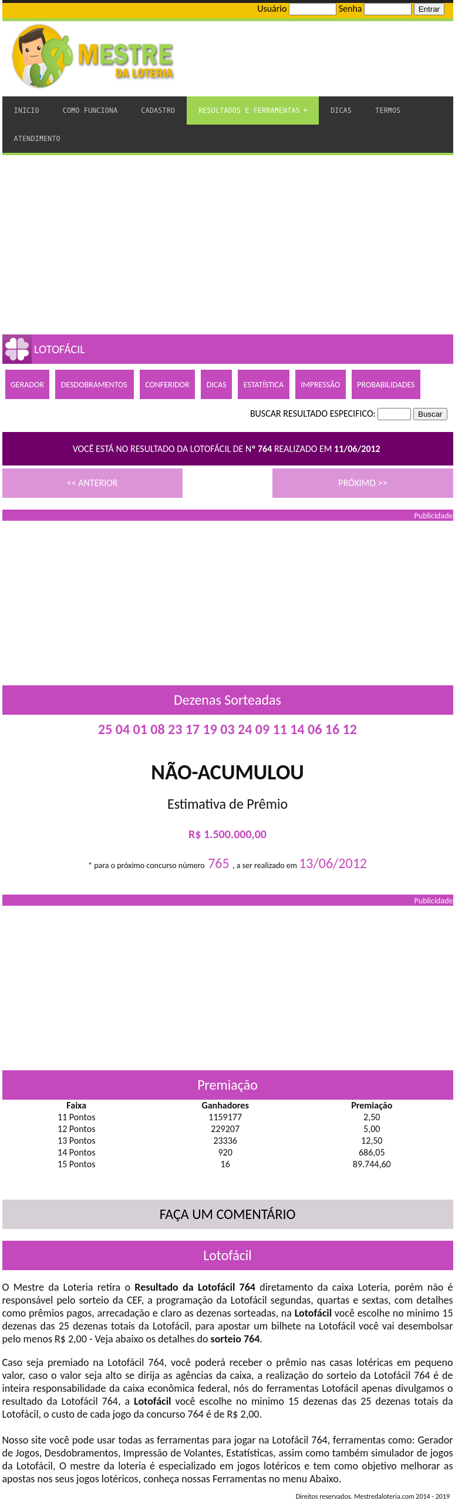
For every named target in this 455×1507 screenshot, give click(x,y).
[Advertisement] (227, 243)
